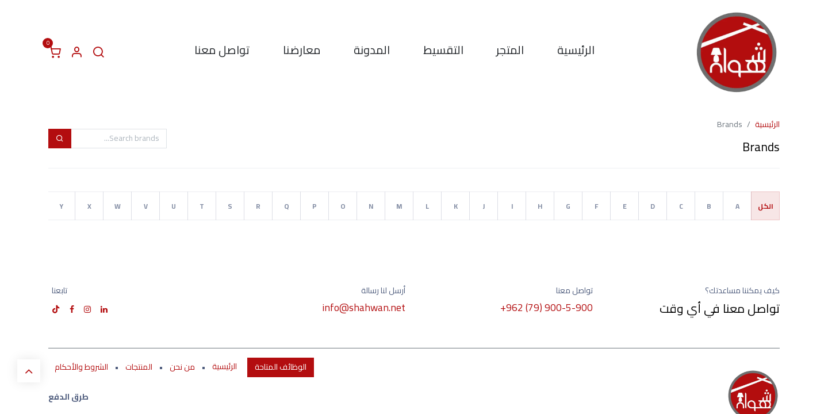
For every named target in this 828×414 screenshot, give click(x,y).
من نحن (182, 366)
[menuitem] (576, 52)
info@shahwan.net (363, 307)
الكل (765, 206)
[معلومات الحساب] (76, 52)
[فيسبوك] (71, 309)
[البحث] (98, 52)
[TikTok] (56, 309)
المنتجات (138, 366)
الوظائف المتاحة (280, 366)
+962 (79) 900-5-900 (546, 307)
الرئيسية (767, 124)
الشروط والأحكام (81, 366)
